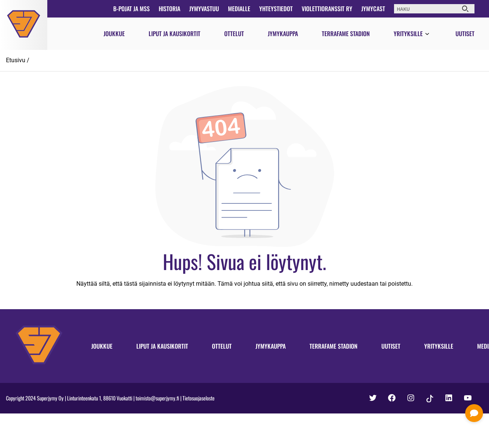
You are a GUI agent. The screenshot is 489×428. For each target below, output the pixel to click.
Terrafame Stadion (346, 33)
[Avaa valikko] (427, 34)
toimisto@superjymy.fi (157, 398)
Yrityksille (408, 33)
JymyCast (373, 8)
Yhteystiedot (276, 8)
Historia (169, 8)
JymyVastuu (204, 8)
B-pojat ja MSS (131, 8)
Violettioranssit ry (327, 8)
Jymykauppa (283, 33)
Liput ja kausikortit (174, 33)
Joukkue (114, 33)
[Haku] (465, 8)
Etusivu (15, 60)
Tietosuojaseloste (198, 398)
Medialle (239, 8)
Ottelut (234, 33)
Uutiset (464, 33)
